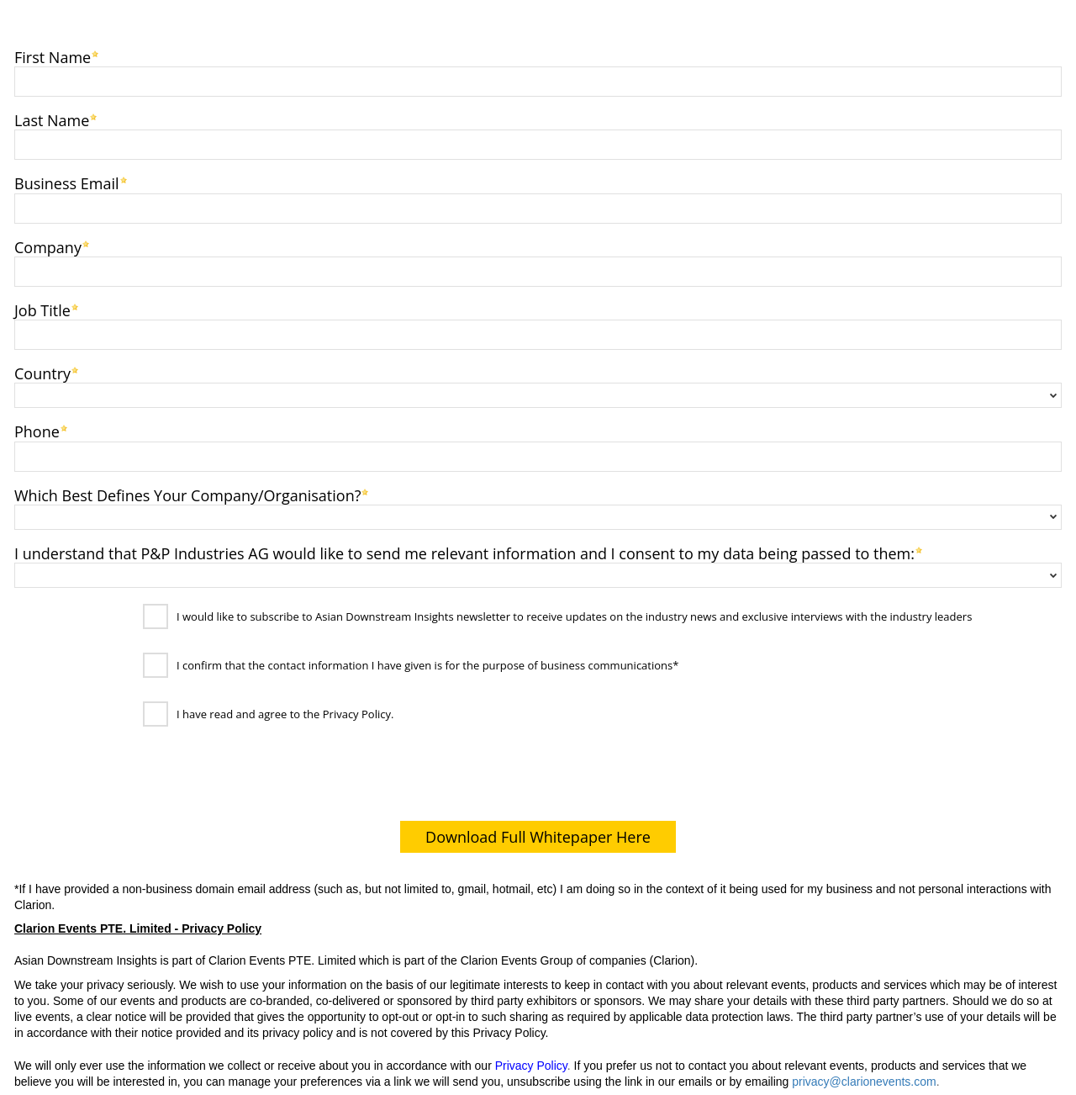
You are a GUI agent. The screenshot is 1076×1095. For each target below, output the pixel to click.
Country (42, 372)
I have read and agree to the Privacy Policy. (285, 714)
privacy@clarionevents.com (864, 1081)
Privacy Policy (531, 1065)
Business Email (66, 182)
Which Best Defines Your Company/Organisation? (187, 494)
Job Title (42, 309)
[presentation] (136, 778)
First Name (52, 56)
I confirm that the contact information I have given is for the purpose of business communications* (427, 666)
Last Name (51, 119)
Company (48, 246)
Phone (37, 430)
